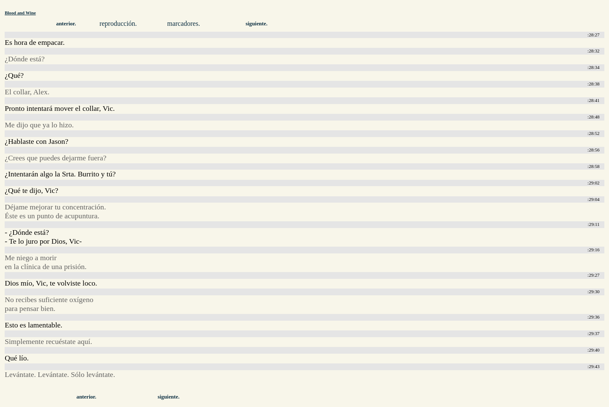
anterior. (66, 24)
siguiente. (257, 24)
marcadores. (183, 23)
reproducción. (118, 23)
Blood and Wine (20, 12)
